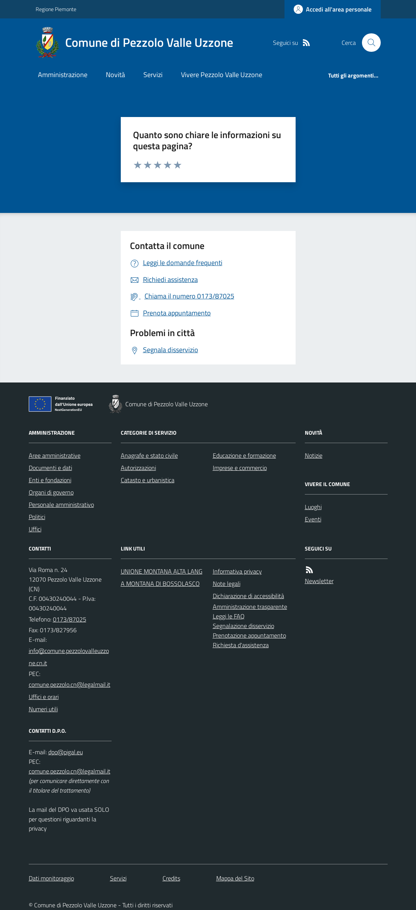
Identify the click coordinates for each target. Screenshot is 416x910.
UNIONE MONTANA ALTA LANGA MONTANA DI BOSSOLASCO (161, 577)
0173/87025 (69, 619)
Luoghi (313, 506)
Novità (115, 74)
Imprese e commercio (240, 467)
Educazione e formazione (244, 455)
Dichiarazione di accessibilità (248, 595)
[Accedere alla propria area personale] (332, 9)
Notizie (313, 455)
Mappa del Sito (235, 878)
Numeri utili (43, 709)
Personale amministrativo (61, 504)
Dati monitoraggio (51, 878)
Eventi (313, 519)
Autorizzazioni (138, 467)
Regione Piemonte (56, 9)
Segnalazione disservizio (243, 625)
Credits (171, 878)
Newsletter (319, 580)
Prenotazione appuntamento (249, 635)
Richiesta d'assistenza (241, 645)
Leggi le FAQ (229, 616)
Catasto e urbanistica (147, 480)
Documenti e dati (50, 467)
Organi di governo (51, 492)
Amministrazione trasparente (250, 606)
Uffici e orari (44, 696)
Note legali (226, 583)
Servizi (153, 74)
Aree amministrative (55, 455)
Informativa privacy (237, 571)
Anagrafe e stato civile (149, 455)
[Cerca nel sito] (368, 42)
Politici (37, 516)
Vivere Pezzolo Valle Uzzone (221, 74)
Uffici (35, 529)
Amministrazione (62, 74)
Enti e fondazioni (50, 480)
